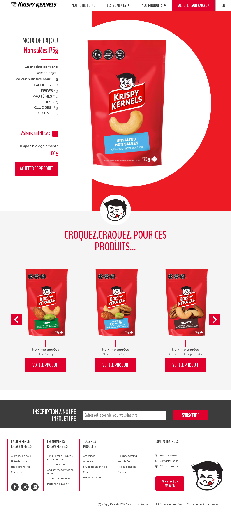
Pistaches (123, 472)
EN (223, 5)
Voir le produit (45, 365)
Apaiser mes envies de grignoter (60, 471)
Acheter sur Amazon (194, 5)
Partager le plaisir (58, 483)
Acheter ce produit (36, 168)
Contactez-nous (169, 460)
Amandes (89, 461)
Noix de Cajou (126, 461)
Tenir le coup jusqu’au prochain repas (60, 457)
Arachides (89, 456)
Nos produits (154, 5)
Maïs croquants (92, 477)
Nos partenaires (20, 466)
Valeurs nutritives (35, 133)
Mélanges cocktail (128, 456)
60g (54, 153)
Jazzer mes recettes (58, 478)
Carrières (16, 472)
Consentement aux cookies (202, 504)
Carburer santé (56, 464)
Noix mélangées (127, 466)
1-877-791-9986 (168, 455)
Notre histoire (83, 5)
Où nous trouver (169, 466)
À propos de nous (21, 456)
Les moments (118, 5)
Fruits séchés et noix (95, 466)
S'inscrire (190, 415)
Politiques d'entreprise (168, 504)
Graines (87, 472)
